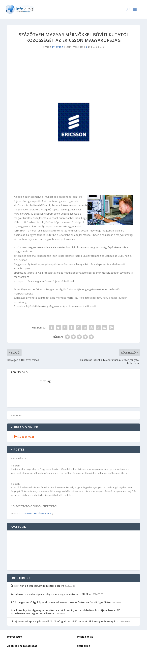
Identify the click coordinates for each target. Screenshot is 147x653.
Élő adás (22, 436)
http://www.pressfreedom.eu (35, 513)
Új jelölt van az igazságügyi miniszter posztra (37, 585)
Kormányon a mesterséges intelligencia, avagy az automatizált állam (51, 594)
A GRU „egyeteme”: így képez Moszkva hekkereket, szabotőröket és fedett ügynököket (61, 602)
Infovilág (57, 46)
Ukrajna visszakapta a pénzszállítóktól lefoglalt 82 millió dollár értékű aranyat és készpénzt (65, 621)
